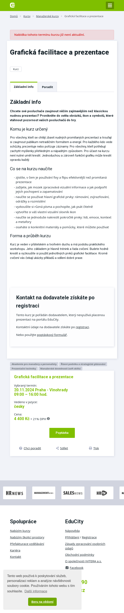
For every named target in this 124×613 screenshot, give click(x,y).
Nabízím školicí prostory (27, 537)
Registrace (89, 537)
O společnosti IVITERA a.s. (83, 561)
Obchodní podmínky (79, 555)
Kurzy (26, 16)
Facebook (74, 568)
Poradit (47, 87)
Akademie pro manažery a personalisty (34, 364)
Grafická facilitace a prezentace (83, 16)
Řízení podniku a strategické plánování (83, 364)
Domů (14, 16)
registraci (82, 327)
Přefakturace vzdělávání (27, 544)
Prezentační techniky (24, 368)
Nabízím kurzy (20, 531)
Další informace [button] (35, 591)
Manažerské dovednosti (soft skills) (60, 368)
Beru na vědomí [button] (42, 601)
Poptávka (62, 432)
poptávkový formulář (52, 335)
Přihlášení (72, 537)
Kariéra (15, 550)
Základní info (24, 87)
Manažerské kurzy (47, 16)
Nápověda (72, 531)
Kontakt (15, 557)
